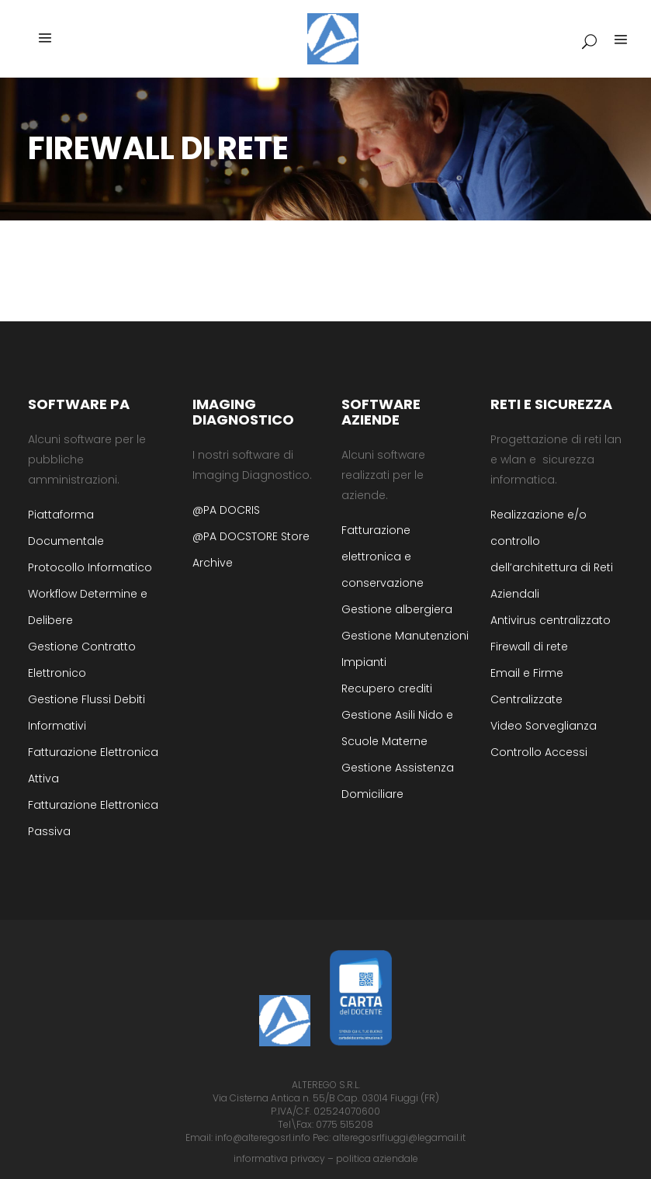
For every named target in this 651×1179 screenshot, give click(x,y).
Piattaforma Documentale (66, 528)
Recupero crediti (386, 688)
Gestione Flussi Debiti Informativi (86, 712)
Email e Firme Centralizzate (526, 686)
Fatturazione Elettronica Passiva (93, 818)
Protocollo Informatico (90, 567)
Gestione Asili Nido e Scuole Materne (397, 728)
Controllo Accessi (538, 752)
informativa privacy (279, 1158)
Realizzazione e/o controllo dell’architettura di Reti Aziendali (551, 554)
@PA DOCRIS (226, 510)
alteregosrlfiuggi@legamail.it (399, 1137)
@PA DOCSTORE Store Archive (251, 549)
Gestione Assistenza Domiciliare (397, 781)
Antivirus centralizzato (550, 620)
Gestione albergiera (396, 609)
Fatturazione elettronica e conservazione (382, 556)
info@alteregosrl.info (262, 1137)
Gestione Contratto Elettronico (82, 660)
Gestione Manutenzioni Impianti (405, 649)
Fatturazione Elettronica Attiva (93, 765)
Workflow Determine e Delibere (87, 607)
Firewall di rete (529, 646)
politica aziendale (377, 1158)
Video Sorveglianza (543, 725)
